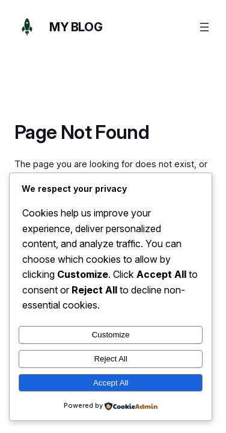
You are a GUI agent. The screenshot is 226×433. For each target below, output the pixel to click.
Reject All (110, 358)
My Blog (75, 27)
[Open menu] (204, 27)
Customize (111, 334)
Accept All (111, 382)
